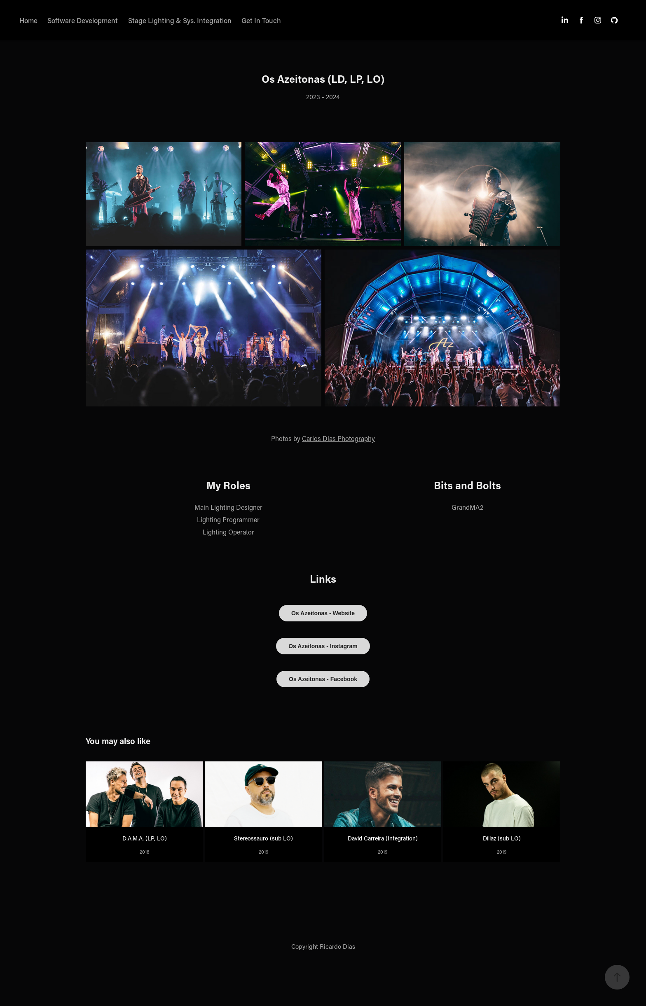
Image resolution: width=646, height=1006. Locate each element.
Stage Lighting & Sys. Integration (180, 20)
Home (28, 20)
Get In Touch (261, 20)
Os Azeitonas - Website (323, 613)
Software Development (82, 20)
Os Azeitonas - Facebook (323, 679)
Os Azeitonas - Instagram (323, 646)
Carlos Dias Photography (338, 438)
